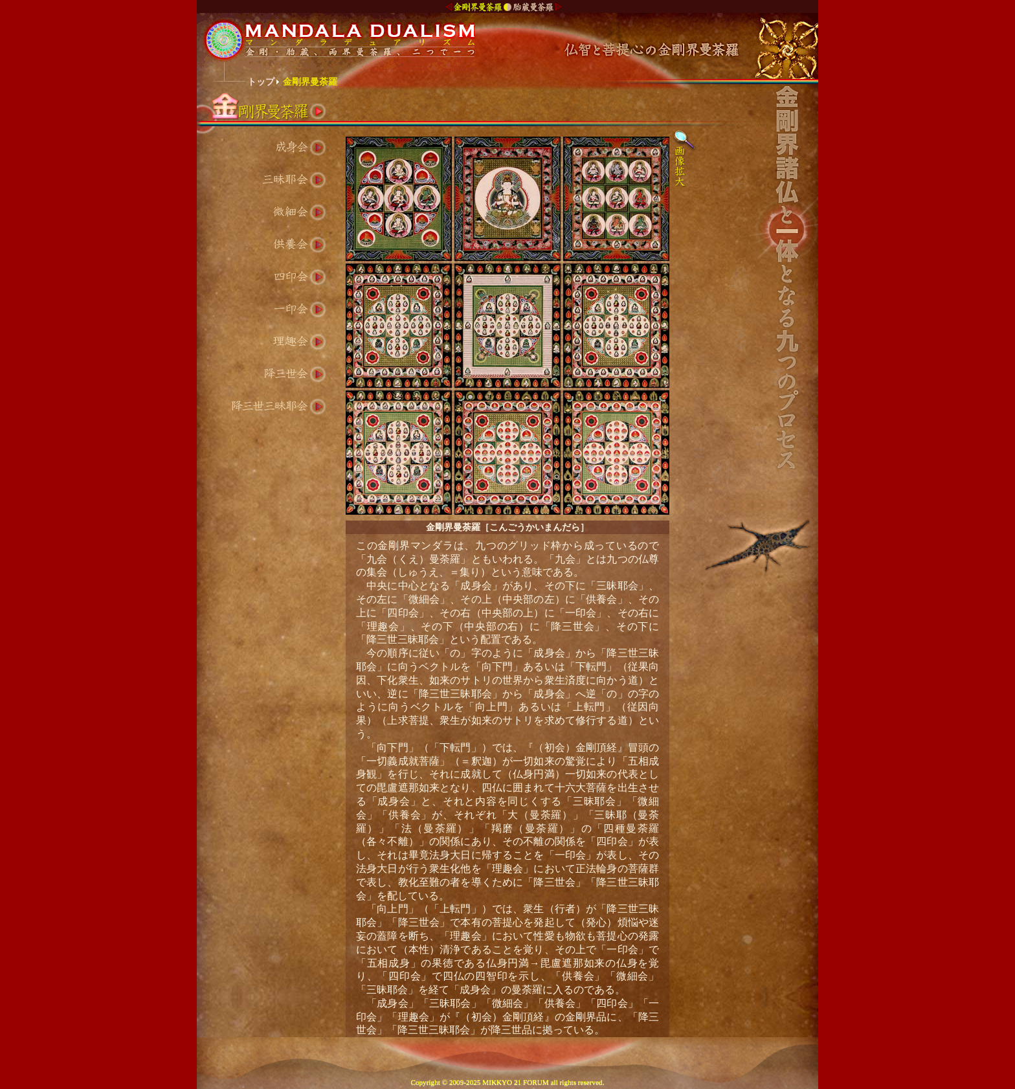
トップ (260, 81)
